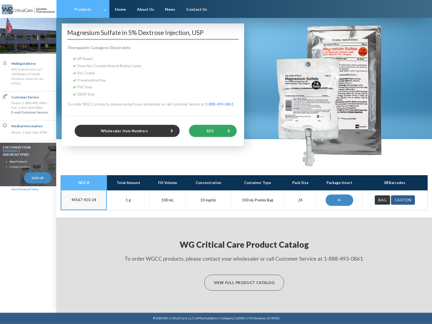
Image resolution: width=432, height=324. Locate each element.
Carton (403, 200)
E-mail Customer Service (29, 112)
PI (339, 200)
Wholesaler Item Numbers (124, 131)
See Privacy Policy (25, 189)
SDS (210, 131)
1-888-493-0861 (220, 104)
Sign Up (38, 178)
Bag (382, 200)
